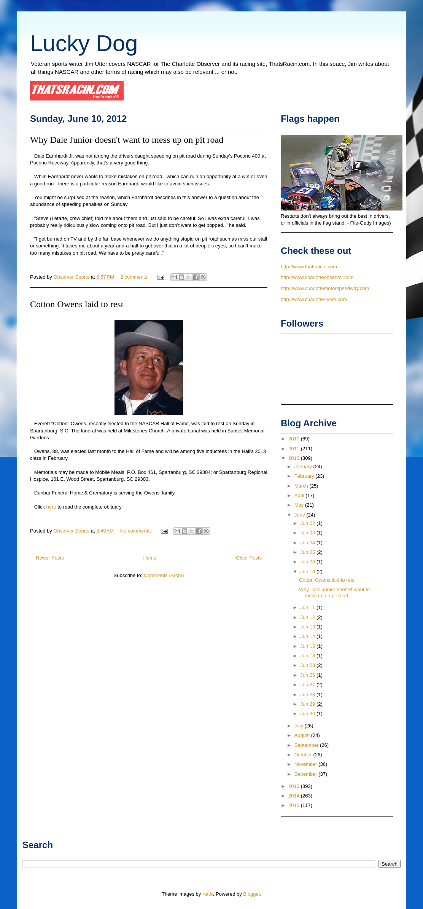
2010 (294, 439)
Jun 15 (308, 646)
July (299, 726)
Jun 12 (308, 617)
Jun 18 (308, 656)
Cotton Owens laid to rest (76, 304)
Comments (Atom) (164, 575)
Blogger (251, 894)
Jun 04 (308, 542)
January (303, 466)
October (303, 755)
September (307, 745)
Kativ (207, 894)
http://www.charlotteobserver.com (317, 277)
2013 (294, 786)
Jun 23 (308, 665)
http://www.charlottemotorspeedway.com (325, 288)
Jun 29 (308, 704)
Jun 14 (308, 636)
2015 (294, 805)
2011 (294, 448)
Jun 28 (308, 694)
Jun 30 (308, 713)
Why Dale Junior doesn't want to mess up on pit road (126, 140)
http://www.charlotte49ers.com (314, 299)
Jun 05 (308, 552)
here (50, 507)
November (306, 764)
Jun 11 (308, 607)
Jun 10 (308, 571)
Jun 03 (308, 533)
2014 (294, 796)
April (300, 495)
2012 (294, 458)
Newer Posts (50, 558)
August (302, 735)
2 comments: (135, 277)
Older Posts (249, 558)
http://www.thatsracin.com (309, 267)
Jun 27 (308, 684)
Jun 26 (308, 675)
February (305, 476)
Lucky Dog (84, 43)
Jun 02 (308, 523)
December (306, 774)
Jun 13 (308, 627)
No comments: (136, 531)
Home (150, 558)
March (302, 486)
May (299, 505)
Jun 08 (308, 562)
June (300, 515)
